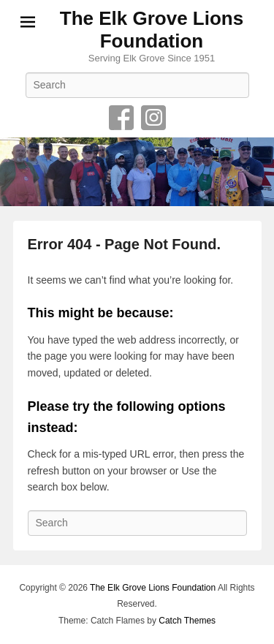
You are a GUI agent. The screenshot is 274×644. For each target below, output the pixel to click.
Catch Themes (187, 620)
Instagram (153, 117)
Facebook (121, 117)
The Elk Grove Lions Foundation (151, 29)
